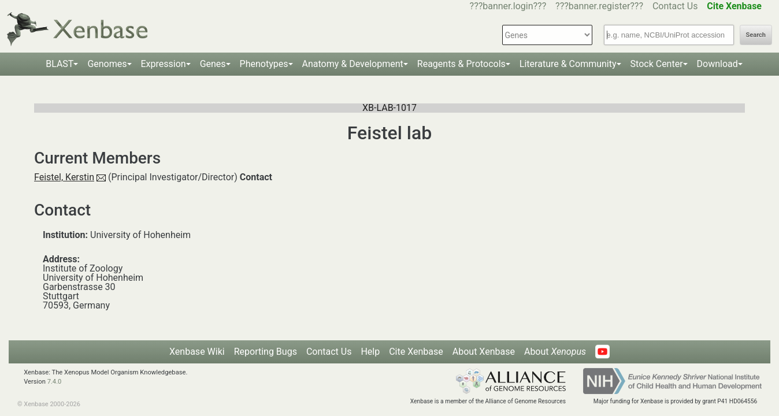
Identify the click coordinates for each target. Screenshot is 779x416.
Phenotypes (264, 63)
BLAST (59, 63)
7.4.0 (54, 381)
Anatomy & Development (352, 63)
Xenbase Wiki (197, 351)
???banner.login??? (508, 6)
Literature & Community (568, 63)
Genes (213, 63)
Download (717, 63)
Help (370, 351)
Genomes (107, 63)
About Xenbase (483, 351)
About (555, 351)
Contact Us (675, 6)
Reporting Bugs (265, 351)
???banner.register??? (599, 6)
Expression (163, 63)
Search (756, 35)
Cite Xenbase (416, 351)
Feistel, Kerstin (64, 177)
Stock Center (656, 63)
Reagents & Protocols (461, 63)
